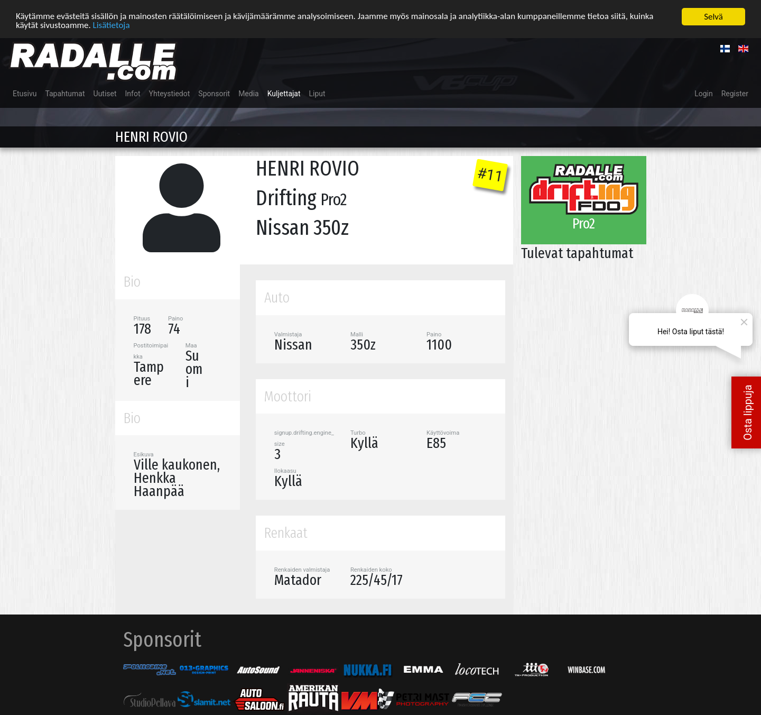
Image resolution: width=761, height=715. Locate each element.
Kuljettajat (284, 93)
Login (703, 93)
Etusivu (24, 93)
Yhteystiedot (169, 93)
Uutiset (105, 93)
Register (734, 93)
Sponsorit (214, 93)
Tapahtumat (65, 93)
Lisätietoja (111, 25)
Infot (133, 93)
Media (248, 93)
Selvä (713, 16)
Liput (317, 93)
